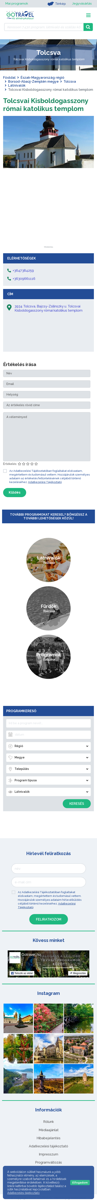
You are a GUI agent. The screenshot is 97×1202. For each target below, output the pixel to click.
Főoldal (9, 78)
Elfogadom (80, 1182)
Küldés (15, 492)
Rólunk (48, 1122)
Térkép (56, 4)
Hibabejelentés (48, 1138)
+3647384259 (23, 271)
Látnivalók (17, 85)
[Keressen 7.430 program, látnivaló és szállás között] (43, 27)
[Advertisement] (48, 220)
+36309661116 (24, 279)
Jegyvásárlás (82, 4)
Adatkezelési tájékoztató (48, 1146)
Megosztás (78, 973)
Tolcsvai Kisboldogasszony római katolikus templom (45, 104)
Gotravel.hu (31, 955)
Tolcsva (70, 82)
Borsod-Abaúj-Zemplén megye (33, 82)
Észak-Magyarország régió (42, 78)
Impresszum (48, 1154)
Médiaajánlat (49, 1130)
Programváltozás (48, 1162)
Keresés (76, 804)
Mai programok (16, 4)
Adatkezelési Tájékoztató (45, 482)
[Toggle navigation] (88, 15)
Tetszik (22, 973)
